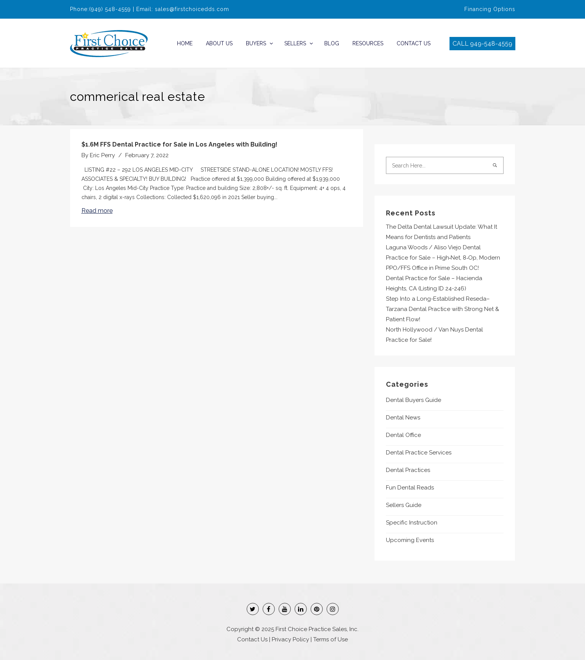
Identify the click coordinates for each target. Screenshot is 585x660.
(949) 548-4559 (110, 9)
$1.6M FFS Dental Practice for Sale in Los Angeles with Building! (179, 144)
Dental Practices (408, 470)
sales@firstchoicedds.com (192, 9)
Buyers (256, 43)
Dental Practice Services (418, 452)
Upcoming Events (410, 540)
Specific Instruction (411, 522)
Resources (367, 43)
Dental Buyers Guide (413, 400)
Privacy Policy (290, 639)
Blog (331, 43)
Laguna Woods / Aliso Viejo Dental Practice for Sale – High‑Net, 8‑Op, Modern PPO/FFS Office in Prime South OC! (443, 257)
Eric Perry (102, 155)
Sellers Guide (403, 505)
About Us (219, 43)
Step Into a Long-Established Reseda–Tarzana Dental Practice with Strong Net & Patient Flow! (442, 309)
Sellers (295, 43)
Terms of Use (330, 639)
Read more (97, 210)
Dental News (403, 417)
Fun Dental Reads (410, 487)
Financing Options (489, 9)
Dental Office (403, 435)
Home (185, 43)
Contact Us (413, 43)
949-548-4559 (491, 43)
